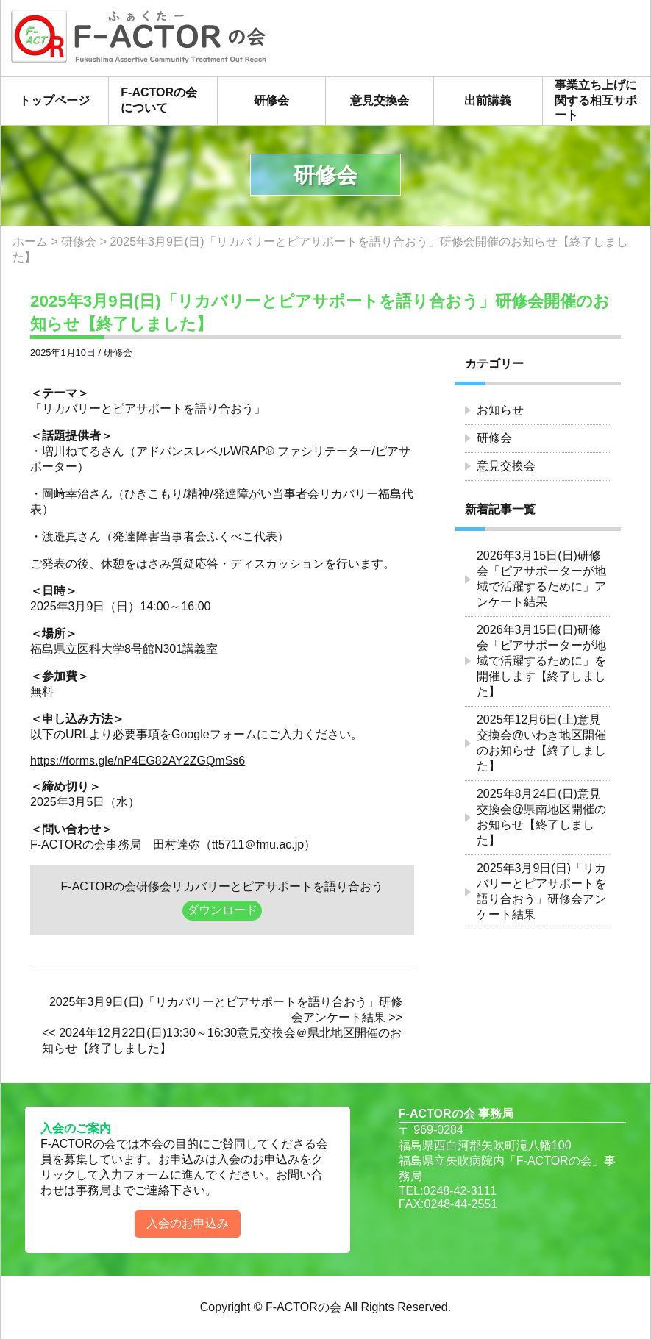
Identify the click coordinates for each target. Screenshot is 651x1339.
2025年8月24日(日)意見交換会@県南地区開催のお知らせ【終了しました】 (541, 817)
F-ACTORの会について (159, 100)
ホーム (30, 241)
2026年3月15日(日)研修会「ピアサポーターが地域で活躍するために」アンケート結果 (541, 578)
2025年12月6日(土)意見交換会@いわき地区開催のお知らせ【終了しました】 (541, 742)
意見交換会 (379, 100)
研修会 (271, 100)
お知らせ (500, 410)
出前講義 (487, 100)
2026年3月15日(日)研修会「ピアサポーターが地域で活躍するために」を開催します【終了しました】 (541, 661)
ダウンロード (222, 910)
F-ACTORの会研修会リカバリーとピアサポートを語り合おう (222, 886)
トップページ (54, 100)
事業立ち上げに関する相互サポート (596, 100)
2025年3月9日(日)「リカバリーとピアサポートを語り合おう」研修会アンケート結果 (541, 891)
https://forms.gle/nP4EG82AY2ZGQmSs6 (137, 760)
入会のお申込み (187, 1223)
